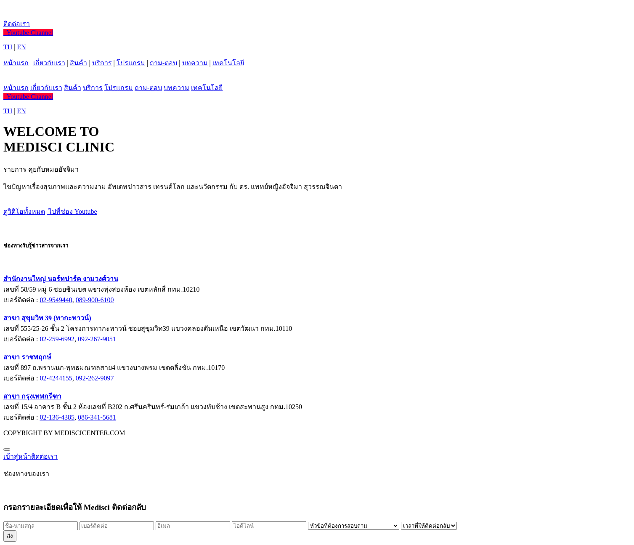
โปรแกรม (131, 62)
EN (21, 47)
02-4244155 (56, 378)
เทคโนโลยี (228, 62)
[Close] (6, 449)
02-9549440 (56, 299)
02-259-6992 (57, 339)
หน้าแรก (16, 62)
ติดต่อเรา (16, 23)
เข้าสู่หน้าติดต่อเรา (30, 456)
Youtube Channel (28, 32)
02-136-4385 (57, 417)
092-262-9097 (95, 378)
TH (7, 47)
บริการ (102, 62)
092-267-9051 (97, 339)
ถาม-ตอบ (163, 62)
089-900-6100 (95, 299)
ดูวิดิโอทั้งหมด (24, 211)
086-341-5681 (97, 417)
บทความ (195, 62)
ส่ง (10, 536)
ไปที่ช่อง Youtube (72, 211)
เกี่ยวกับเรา (49, 62)
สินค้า (78, 62)
